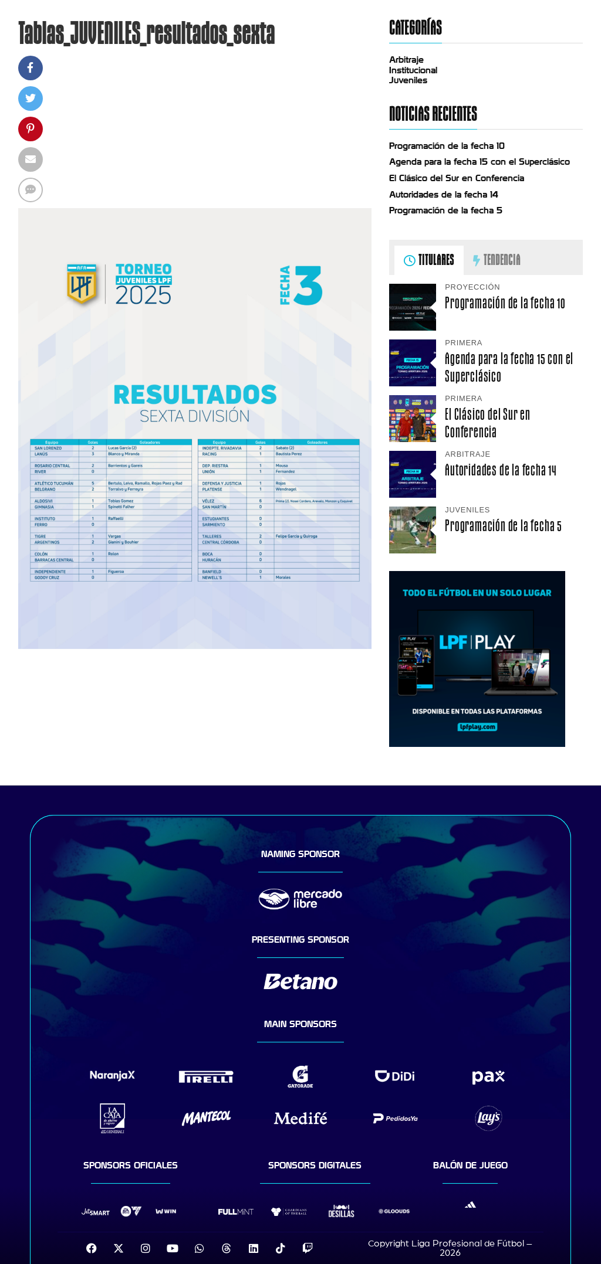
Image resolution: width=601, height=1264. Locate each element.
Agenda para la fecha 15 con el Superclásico (479, 162)
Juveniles (408, 80)
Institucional (413, 70)
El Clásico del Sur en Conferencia (456, 178)
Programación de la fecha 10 (447, 146)
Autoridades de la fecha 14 (443, 194)
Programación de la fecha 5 (445, 210)
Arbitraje (406, 59)
